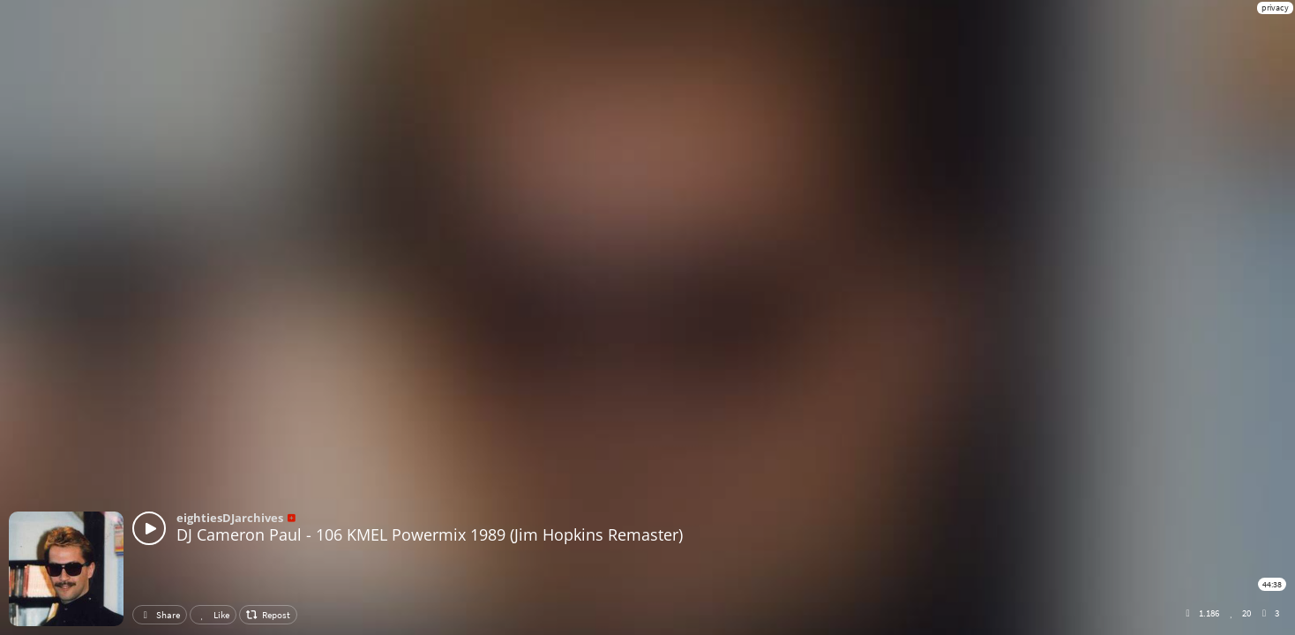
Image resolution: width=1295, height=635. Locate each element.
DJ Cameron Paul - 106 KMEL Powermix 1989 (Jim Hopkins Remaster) (429, 534)
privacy (1275, 7)
